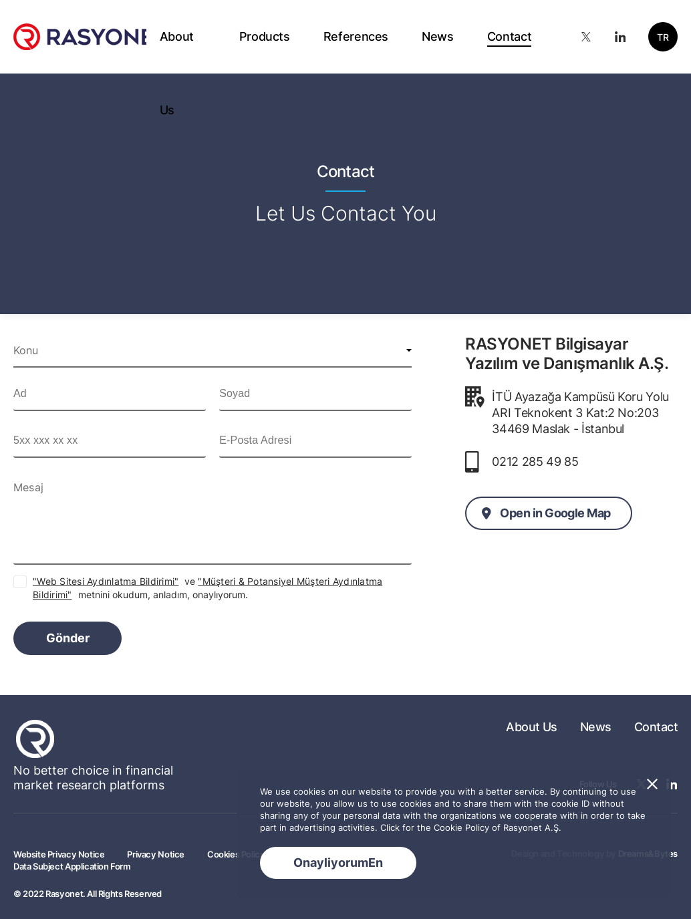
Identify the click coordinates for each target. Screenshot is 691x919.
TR (663, 37)
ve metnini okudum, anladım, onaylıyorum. (207, 587)
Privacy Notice (155, 854)
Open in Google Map (555, 513)
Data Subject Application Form (72, 866)
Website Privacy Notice (58, 854)
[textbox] (212, 350)
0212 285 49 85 (535, 461)
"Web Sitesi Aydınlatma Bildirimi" (105, 581)
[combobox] (212, 350)
